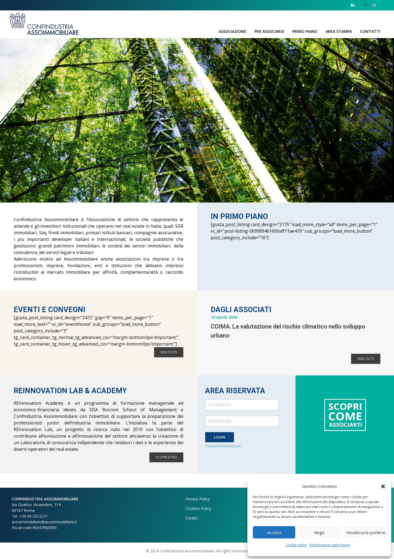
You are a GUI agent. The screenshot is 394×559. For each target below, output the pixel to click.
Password (213, 446)
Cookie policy (296, 545)
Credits (192, 518)
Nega (319, 532)
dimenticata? (231, 446)
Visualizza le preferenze (366, 532)
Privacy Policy (198, 498)
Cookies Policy (198, 508)
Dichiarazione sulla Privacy (329, 545)
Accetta (274, 532)
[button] (383, 486)
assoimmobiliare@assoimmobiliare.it (44, 521)
